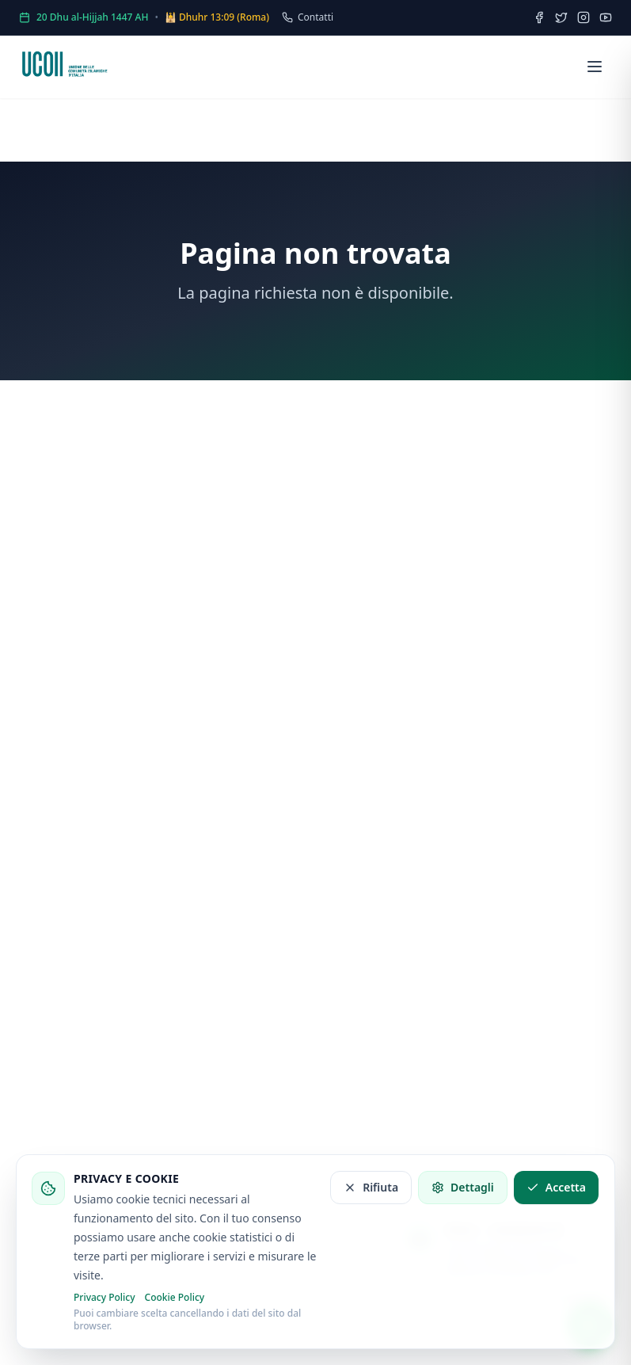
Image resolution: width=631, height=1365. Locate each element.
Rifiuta (371, 1187)
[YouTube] (605, 17)
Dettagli (462, 1187)
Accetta (556, 1187)
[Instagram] (583, 17)
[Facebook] (539, 17)
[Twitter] (561, 17)
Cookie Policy (175, 1297)
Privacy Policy (104, 1297)
